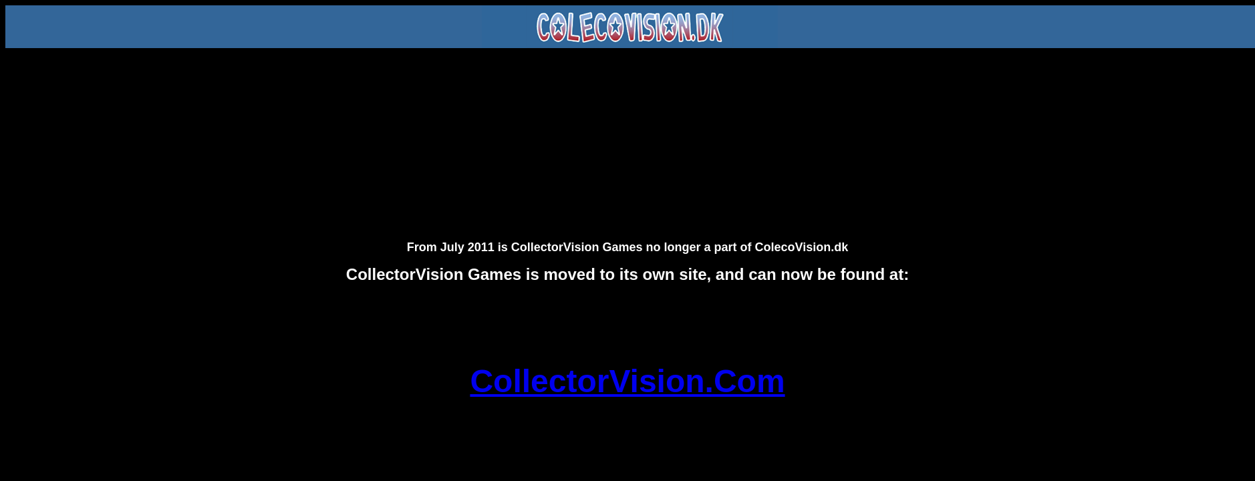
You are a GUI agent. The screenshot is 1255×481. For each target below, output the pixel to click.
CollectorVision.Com (627, 381)
